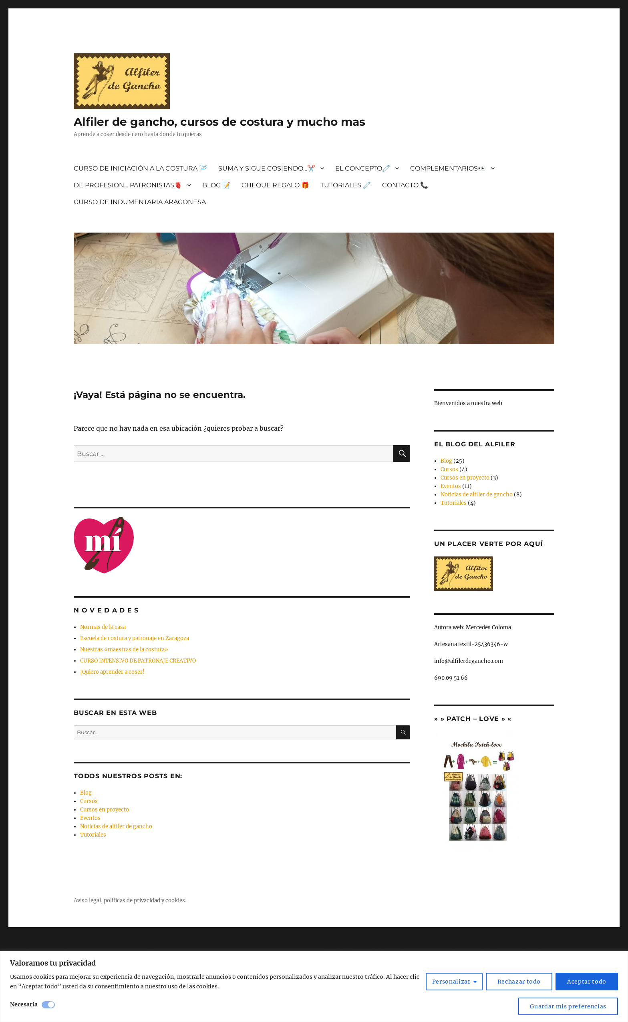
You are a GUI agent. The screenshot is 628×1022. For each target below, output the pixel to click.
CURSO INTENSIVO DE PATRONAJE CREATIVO (138, 660)
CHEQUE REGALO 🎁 (275, 185)
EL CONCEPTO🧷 (362, 168)
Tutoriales (93, 834)
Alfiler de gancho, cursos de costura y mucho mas (219, 122)
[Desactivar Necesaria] (48, 1004)
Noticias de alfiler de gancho (116, 826)
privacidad (147, 900)
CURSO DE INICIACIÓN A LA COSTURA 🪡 (140, 168)
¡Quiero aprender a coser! (112, 672)
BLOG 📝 (216, 185)
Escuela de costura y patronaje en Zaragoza (134, 638)
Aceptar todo (586, 981)
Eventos (90, 818)
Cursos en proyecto (104, 809)
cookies (175, 900)
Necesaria (24, 1004)
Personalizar (451, 981)
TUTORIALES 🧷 (345, 185)
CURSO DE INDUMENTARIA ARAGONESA (140, 202)
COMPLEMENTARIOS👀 (448, 168)
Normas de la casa (103, 627)
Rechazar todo (519, 981)
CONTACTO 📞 (405, 185)
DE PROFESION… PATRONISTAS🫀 (128, 185)
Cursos (89, 801)
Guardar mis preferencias (568, 1006)
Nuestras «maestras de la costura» (124, 649)
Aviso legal (87, 900)
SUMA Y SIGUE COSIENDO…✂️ (266, 168)
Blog (86, 792)
